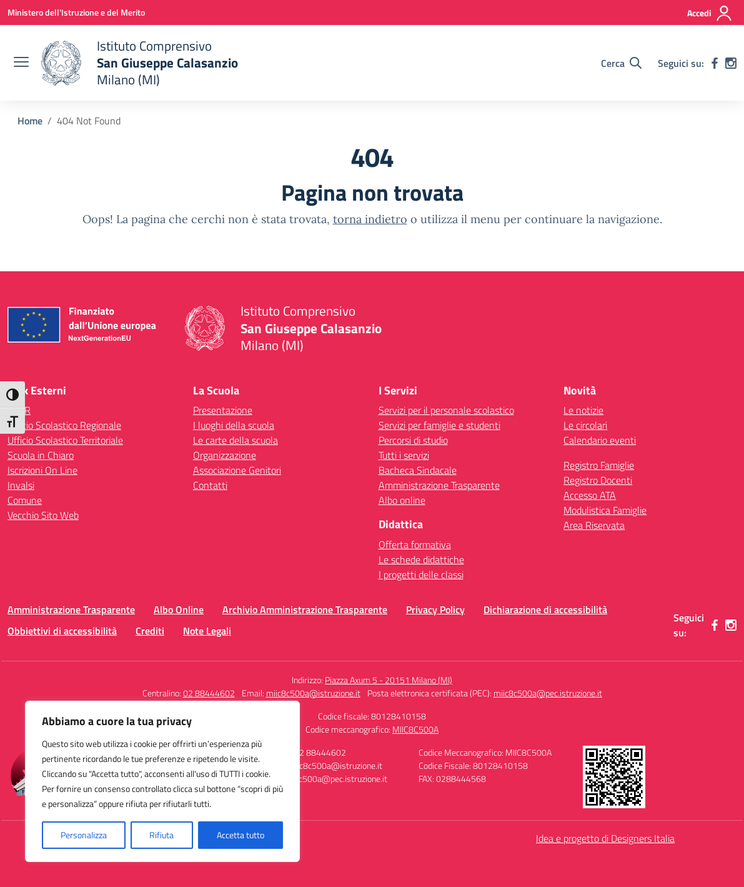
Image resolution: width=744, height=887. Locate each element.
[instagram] (731, 63)
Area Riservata (594, 525)
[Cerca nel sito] (621, 63)
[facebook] (714, 63)
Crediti (150, 630)
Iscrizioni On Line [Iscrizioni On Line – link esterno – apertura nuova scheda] (42, 470)
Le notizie (583, 410)
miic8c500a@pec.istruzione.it (548, 692)
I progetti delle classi (421, 574)
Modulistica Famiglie (605, 510)
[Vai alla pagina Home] (29, 120)
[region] (162, 781)
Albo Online (179, 609)
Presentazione (222, 410)
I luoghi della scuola (233, 425)
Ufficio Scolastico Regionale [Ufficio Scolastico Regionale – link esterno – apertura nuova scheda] (64, 425)
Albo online (402, 500)
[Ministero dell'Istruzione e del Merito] (76, 12)
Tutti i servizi (404, 455)
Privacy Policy (435, 609)
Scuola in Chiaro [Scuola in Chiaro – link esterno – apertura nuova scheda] (40, 455)
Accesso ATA (589, 495)
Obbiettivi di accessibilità (62, 630)
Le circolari (585, 425)
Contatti (210, 485)
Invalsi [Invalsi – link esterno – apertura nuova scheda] (20, 485)
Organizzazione (224, 455)
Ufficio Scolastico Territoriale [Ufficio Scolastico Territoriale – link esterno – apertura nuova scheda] (65, 440)
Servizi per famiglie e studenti (439, 425)
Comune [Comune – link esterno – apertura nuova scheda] (24, 500)
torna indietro (370, 219)
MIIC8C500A (415, 729)
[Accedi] (710, 13)
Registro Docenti (597, 480)
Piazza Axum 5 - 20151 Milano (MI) (388, 679)
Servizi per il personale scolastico (446, 410)
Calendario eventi (599, 440)
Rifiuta (161, 834)
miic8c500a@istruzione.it (313, 692)
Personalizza (84, 834)
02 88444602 (209, 692)
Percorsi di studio (413, 440)
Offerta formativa (415, 544)
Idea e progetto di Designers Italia (605, 838)
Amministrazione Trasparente (439, 485)
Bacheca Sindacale (418, 470)
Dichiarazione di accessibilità (545, 609)
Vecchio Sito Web (43, 515)
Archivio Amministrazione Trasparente (304, 609)
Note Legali (207, 630)
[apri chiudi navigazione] (21, 63)
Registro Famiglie (598, 465)
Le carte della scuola (235, 440)
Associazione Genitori (237, 470)
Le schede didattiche (421, 559)
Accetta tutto (240, 834)
